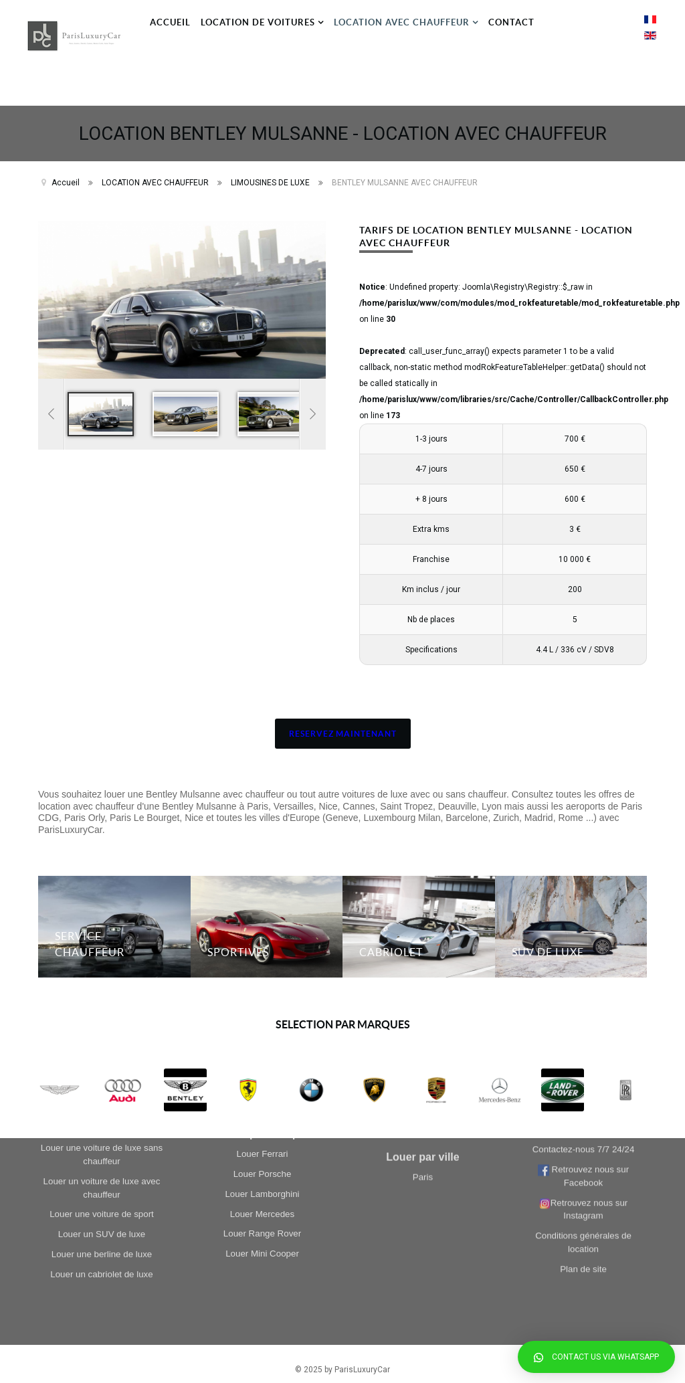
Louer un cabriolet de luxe (101, 1040)
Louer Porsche (262, 973)
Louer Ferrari (262, 953)
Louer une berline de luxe (102, 1020)
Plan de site (583, 1043)
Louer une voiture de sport (102, 981)
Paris (423, 1101)
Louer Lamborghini (262, 993)
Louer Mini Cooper (262, 1053)
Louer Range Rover (262, 1033)
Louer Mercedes (262, 1013)
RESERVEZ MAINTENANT (343, 722)
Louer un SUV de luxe (101, 1001)
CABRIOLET (391, 941)
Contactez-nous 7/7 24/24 (583, 924)
